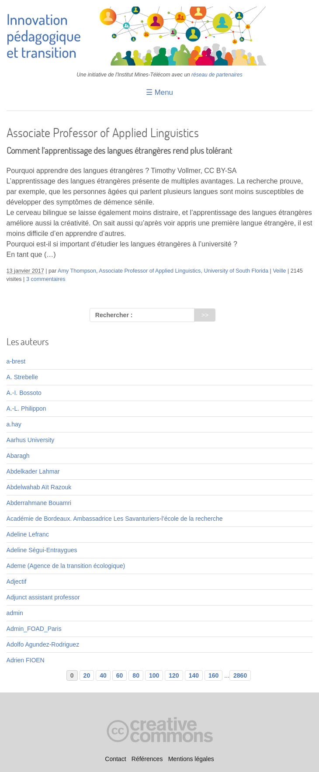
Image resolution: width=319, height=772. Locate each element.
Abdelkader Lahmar (33, 471)
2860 (240, 675)
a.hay (14, 424)
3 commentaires (46, 279)
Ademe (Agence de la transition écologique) (66, 565)
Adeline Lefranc (28, 534)
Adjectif (17, 581)
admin (15, 612)
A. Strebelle (22, 377)
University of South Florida (236, 271)
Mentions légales (191, 758)
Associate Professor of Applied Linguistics (150, 271)
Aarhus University (31, 439)
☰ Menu (159, 92)
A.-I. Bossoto (24, 392)
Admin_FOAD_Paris (34, 628)
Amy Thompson (77, 271)
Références (147, 758)
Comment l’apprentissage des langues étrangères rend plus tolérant (119, 150)
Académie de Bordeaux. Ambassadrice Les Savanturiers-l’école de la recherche (115, 518)
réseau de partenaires (217, 75)
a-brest (16, 361)
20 (86, 675)
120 (174, 675)
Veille (279, 271)
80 (135, 675)
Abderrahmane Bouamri (39, 502)
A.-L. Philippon (26, 408)
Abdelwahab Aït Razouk (39, 487)
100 (154, 675)
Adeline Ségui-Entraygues (42, 550)
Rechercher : (114, 315)
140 (194, 675)
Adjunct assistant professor (43, 597)
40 (103, 675)
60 (119, 675)
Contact (115, 758)
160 (213, 675)
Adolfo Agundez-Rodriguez (43, 644)
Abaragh (18, 455)
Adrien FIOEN (26, 660)
